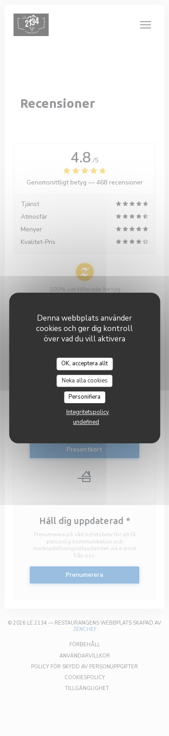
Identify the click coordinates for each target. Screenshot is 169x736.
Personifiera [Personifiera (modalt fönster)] (84, 397)
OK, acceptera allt (84, 363)
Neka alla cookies (85, 381)
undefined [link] (86, 422)
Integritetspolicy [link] (87, 412)
